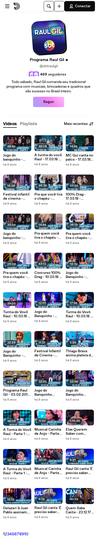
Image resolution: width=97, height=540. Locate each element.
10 (26, 534)
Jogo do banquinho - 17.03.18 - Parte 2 (17, 236)
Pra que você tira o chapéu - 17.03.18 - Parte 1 (48, 196)
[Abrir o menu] (7, 6)
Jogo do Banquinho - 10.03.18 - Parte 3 (80, 275)
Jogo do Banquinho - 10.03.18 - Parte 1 (48, 314)
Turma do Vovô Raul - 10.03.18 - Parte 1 (79, 314)
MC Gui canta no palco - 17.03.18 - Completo (79, 157)
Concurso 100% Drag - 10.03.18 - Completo (47, 275)
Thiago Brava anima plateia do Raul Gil (79, 353)
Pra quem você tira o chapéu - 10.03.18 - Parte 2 (17, 275)
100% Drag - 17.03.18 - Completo (76, 196)
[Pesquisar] (49, 6)
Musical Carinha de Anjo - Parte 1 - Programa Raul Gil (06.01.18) (47, 471)
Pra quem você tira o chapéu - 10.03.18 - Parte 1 (79, 236)
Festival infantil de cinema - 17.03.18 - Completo (16, 196)
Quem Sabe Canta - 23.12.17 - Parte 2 (79, 510)
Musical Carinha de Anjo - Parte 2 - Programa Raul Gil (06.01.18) (48, 432)
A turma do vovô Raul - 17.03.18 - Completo (48, 157)
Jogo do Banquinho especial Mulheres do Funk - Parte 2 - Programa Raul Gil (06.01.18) (79, 392)
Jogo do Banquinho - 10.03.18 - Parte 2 (17, 353)
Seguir (48, 102)
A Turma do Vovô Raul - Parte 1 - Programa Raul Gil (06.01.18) (17, 432)
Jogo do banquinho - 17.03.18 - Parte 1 (16, 157)
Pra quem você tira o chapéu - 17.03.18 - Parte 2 (48, 235)
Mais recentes (79, 123)
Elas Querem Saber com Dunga (76, 432)
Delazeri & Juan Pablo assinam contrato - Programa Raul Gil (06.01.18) (15, 510)
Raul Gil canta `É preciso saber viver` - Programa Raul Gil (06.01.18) (47, 510)
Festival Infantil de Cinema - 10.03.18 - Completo (47, 353)
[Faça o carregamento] (59, 6)
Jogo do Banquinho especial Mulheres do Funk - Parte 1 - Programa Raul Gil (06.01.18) (46, 392)
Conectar (80, 6)
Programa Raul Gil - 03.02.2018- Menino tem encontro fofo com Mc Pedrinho (17, 392)
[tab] (10, 124)
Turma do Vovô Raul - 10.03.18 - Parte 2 (16, 314)
